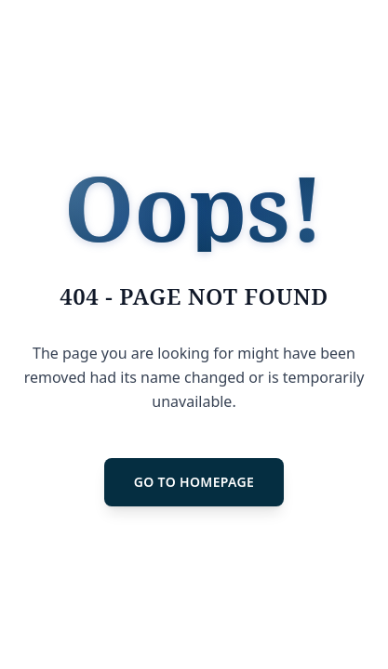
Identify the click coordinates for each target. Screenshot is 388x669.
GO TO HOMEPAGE (194, 482)
